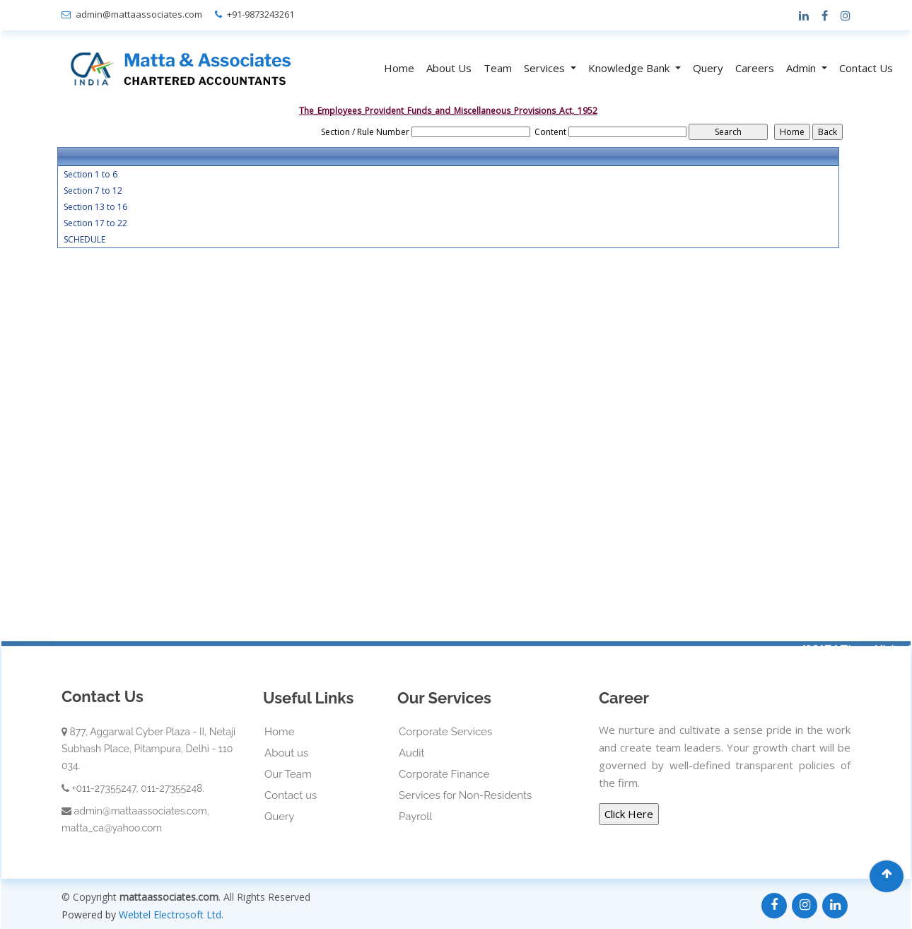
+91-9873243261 (260, 14)
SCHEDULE (84, 239)
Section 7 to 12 (93, 191)
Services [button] (546, 68)
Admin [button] (802, 68)
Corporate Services (445, 731)
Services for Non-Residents (465, 795)
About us (286, 753)
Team (498, 68)
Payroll (415, 816)
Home (399, 68)
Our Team (288, 774)
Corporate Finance (444, 774)
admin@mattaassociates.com (139, 14)
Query (708, 68)
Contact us (290, 795)
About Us (449, 68)
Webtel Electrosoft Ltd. (171, 914)
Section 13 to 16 (95, 207)
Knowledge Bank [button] (630, 68)
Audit (412, 753)
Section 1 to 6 (90, 174)
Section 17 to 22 (95, 223)
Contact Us (866, 68)
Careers (754, 68)
